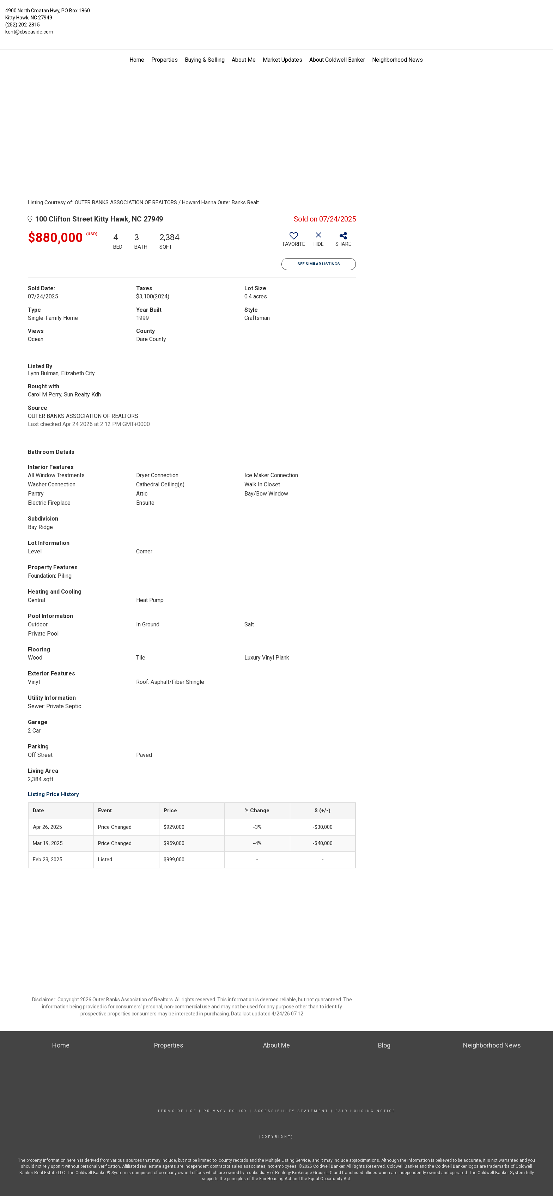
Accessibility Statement (291, 1111)
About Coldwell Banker (337, 59)
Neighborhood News (397, 59)
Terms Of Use (177, 1111)
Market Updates (282, 59)
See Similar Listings (318, 264)
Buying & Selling (205, 59)
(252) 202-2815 (22, 25)
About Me (244, 59)
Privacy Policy (225, 1111)
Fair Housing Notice (365, 1111)
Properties (164, 59)
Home (136, 59)
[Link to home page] (277, 15)
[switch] (293, 242)
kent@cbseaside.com (29, 32)
